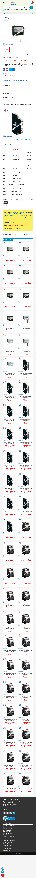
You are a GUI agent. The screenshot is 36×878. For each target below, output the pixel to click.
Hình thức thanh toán (7, 842)
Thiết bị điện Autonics (7, 833)
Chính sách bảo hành (7, 845)
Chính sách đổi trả (7, 846)
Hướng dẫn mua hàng (7, 843)
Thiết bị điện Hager (7, 827)
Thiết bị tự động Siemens (8, 825)
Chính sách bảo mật (7, 848)
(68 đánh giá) (6, 55)
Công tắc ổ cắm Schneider (8, 836)
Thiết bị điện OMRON (7, 828)
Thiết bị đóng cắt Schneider (8, 834)
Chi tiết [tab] (4, 73)
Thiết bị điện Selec (7, 830)
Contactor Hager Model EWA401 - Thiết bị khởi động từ (18, 139)
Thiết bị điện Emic (7, 831)
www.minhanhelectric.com (12, 805)
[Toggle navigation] (3, 2)
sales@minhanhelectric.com (12, 804)
